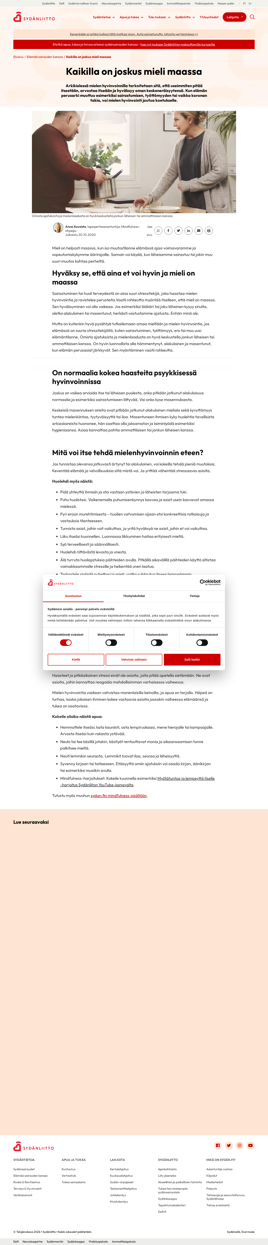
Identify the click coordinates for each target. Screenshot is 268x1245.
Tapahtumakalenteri (172, 1205)
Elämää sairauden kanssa (45, 57)
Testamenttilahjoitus (123, 1188)
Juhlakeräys (118, 1195)
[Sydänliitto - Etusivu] (33, 1146)
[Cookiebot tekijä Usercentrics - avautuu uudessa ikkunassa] (203, 583)
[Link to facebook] (218, 1145)
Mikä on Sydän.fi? (220, 1160)
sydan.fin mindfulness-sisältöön (119, 795)
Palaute (211, 1188)
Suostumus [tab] (73, 596)
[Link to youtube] (251, 1145)
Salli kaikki (192, 659)
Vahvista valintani (134, 659)
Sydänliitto (48, 3)
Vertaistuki (69, 1176)
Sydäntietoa (102, 17)
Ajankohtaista (167, 1169)
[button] (252, 18)
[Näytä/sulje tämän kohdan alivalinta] (114, 17)
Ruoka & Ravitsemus (26, 1182)
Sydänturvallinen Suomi (83, 3)
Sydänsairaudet (24, 1169)
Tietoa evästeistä (218, 1205)
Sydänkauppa (154, 3)
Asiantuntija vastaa (219, 1169)
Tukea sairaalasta (73, 1182)
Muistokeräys (119, 1201)
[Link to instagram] (240, 1145)
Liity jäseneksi (167, 1176)
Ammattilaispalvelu (178, 3)
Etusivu (18, 57)
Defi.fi (162, 1212)
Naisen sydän (226, 3)
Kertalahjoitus (119, 1169)
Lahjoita (233, 17)
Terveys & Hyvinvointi (27, 1188)
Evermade (248, 1232)
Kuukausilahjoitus (121, 1176)
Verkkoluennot (22, 1195)
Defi (61, 3)
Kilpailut (211, 1176)
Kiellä (76, 659)
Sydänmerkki (133, 3)
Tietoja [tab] (195, 596)
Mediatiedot (214, 1182)
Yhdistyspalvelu (204, 3)
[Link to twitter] (229, 1145)
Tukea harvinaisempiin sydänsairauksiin (173, 1190)
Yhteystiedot (209, 17)
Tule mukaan (157, 17)
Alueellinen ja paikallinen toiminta (180, 1182)
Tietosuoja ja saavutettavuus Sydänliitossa (225, 1197)
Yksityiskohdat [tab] (134, 596)
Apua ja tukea (129, 17)
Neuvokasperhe (111, 3)
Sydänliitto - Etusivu (45, 17)
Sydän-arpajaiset (122, 1182)
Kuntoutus (68, 1169)
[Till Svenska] (250, 3)
